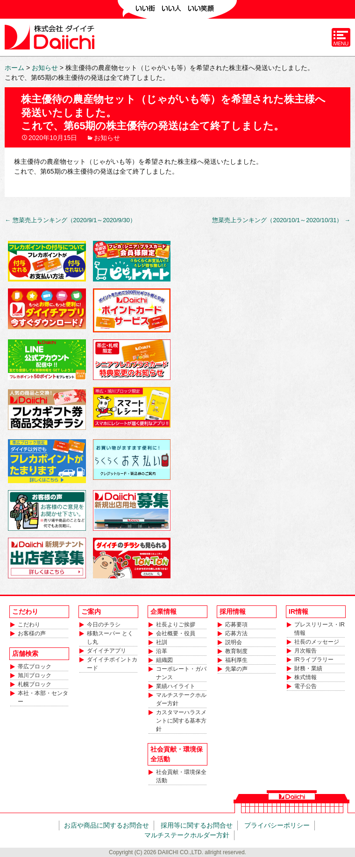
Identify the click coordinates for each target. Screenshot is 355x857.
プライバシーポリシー (277, 825)
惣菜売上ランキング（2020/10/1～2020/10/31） (281, 220)
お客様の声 (32, 633)
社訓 (161, 642)
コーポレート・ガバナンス (181, 673)
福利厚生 (236, 660)
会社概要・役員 (175, 633)
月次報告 (305, 650)
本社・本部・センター (43, 697)
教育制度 (236, 651)
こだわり (29, 624)
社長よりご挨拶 (175, 624)
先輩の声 (236, 669)
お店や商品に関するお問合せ (106, 825)
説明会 (233, 642)
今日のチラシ (104, 624)
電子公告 (305, 686)
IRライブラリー (314, 659)
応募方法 (236, 633)
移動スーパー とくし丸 (110, 637)
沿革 (161, 651)
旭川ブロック (34, 675)
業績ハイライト (175, 686)
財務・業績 (308, 668)
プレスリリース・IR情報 (319, 628)
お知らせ (107, 137)
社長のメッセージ (316, 642)
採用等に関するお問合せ (197, 825)
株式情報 (305, 677)
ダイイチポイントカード (112, 663)
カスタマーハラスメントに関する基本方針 (181, 720)
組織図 (164, 660)
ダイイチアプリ (106, 650)
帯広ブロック (34, 666)
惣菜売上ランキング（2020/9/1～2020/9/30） (70, 220)
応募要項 (236, 624)
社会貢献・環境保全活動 (181, 776)
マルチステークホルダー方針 (181, 699)
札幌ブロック (34, 684)
